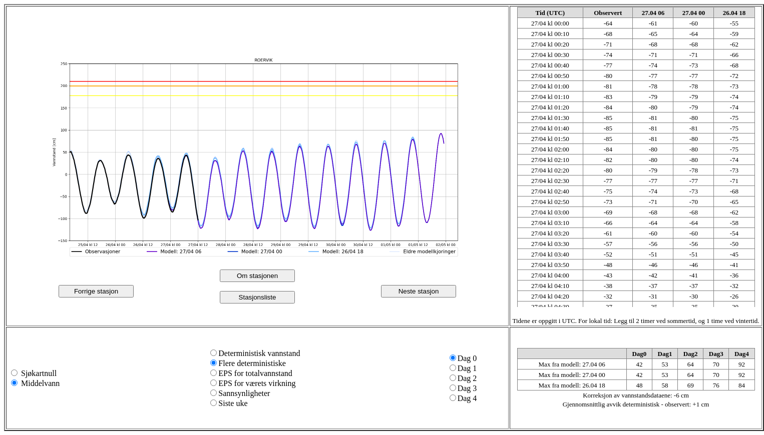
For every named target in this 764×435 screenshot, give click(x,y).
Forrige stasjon (96, 291)
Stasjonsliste (257, 297)
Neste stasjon (419, 291)
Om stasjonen (257, 276)
